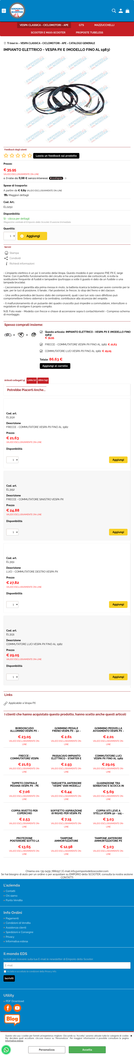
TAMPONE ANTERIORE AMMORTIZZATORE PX (108, 839)
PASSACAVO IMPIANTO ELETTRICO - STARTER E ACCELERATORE (66, 757)
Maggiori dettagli (19, 195)
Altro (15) (43, 380)
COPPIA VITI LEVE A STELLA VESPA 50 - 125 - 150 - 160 (108, 812)
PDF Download (15, 1001)
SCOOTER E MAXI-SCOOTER (48, 32)
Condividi (15, 258)
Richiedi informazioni (22, 263)
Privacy (10, 936)
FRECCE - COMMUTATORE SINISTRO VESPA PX (35, 499)
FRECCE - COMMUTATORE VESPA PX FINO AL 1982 (76, 344)
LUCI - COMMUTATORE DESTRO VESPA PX (32, 571)
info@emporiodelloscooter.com (90, 871)
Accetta (87, 1049)
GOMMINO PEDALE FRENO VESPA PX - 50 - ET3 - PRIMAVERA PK (66, 729)
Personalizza (47, 1049)
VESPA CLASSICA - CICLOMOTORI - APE (44, 25)
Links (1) (31, 380)
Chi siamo (11, 895)
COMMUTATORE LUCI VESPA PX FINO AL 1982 (73, 351)
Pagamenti (12, 918)
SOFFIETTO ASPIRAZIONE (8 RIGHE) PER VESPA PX (66, 812)
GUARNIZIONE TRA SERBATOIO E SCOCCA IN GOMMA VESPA (108, 784)
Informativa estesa (14, 1040)
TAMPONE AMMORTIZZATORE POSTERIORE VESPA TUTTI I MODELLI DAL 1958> (66, 839)
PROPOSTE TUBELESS (89, 32)
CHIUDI (131, 1035)
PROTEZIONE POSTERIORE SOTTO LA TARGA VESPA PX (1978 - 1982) (24, 839)
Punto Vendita (14, 900)
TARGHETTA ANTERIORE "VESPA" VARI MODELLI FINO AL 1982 (66, 784)
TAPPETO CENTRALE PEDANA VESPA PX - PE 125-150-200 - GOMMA (24, 784)
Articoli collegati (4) (14, 380)
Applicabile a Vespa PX (22, 703)
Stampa (14, 253)
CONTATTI (67, 877)
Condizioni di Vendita (18, 922)
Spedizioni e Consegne (19, 932)
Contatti (10, 891)
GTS (81, 25)
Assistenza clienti (16, 927)
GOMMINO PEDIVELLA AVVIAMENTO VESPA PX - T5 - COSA (108, 729)
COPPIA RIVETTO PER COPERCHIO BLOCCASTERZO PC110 (24, 812)
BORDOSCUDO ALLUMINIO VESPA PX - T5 (24, 729)
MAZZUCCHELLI (104, 25)
